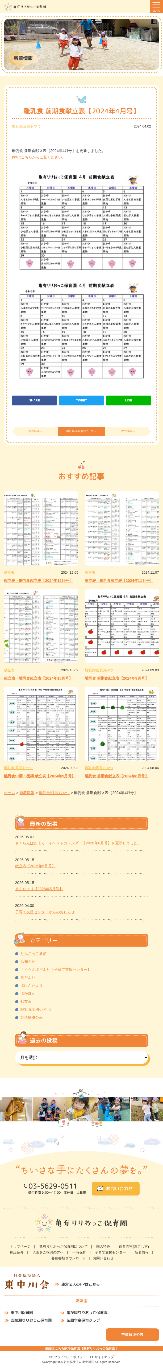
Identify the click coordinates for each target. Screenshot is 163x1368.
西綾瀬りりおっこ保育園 (31, 1320)
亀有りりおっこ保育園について (63, 1246)
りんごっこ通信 (33, 953)
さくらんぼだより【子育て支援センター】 (55, 969)
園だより (27, 977)
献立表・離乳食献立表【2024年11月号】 (119, 580)
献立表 (9, 572)
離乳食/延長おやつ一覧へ (81, 431)
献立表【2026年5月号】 (35, 866)
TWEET (81, 400)
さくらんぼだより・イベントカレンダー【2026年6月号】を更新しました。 (78, 843)
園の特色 (103, 1246)
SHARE (34, 400)
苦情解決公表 (31, 1017)
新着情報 (142, 1252)
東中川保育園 (22, 1312)
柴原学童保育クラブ (83, 1320)
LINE (128, 400)
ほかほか (27, 993)
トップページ (20, 1246)
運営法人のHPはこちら (80, 1284)
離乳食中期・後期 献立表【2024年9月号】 (39, 776)
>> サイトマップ (102, 1357)
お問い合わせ (119, 1188)
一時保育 (79, 1252)
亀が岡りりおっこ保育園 (86, 1312)
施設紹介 (17, 1252)
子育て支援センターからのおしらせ (45, 912)
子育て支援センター (110, 1252)
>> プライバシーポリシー (67, 1357)
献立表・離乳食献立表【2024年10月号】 (38, 678)
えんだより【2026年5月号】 (39, 889)
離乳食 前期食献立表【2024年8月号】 (117, 776)
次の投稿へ (128, 431)
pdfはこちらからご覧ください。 (39, 157)
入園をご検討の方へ (48, 1252)
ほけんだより (31, 985)
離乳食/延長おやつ (26, 126)
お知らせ (27, 961)
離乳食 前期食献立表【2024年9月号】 (117, 678)
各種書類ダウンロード (68, 1258)
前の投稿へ (35, 431)
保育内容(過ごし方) (134, 1246)
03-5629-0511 (52, 1186)
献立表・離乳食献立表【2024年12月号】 (38, 580)
